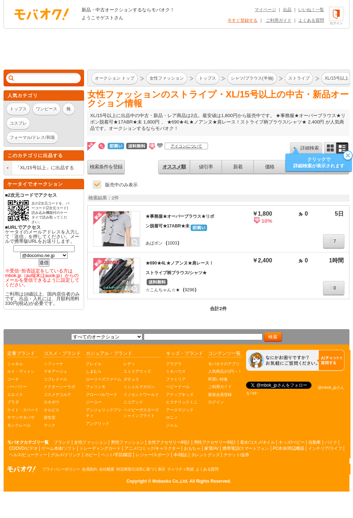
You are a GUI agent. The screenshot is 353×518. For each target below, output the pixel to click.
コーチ (13, 379)
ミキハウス (176, 371)
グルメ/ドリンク (65, 454)
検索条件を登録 (106, 167)
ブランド (62, 442)
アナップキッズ (179, 394)
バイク (331, 442)
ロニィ (172, 417)
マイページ (265, 9)
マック (49, 425)
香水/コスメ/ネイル (257, 442)
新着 (237, 167)
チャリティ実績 (180, 469)
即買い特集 (218, 379)
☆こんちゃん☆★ (163, 289)
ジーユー (94, 402)
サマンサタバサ (21, 417)
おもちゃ (192, 448)
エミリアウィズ (137, 371)
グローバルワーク (101, 394)
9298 (190, 289)
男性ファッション (127, 442)
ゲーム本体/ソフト (58, 448)
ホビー (91, 454)
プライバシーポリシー (61, 469)
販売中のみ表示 (121, 184)
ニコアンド (133, 402)
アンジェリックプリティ (103, 413)
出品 (287, 9)
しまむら (94, 371)
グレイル (94, 364)
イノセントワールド (141, 394)
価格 (269, 167)
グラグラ (174, 364)
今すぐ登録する (242, 20)
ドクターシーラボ (59, 386)
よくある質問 (311, 20)
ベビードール (178, 386)
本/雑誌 (180, 454)
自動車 (314, 442)
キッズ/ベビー (291, 442)
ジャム (172, 425)
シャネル (15, 364)
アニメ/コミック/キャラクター (152, 448)
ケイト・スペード (23, 410)
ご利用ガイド (278, 20)
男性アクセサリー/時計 (215, 442)
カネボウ (51, 402)
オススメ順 (174, 167)
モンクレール (19, 425)
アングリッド (97, 423)
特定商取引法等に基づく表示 (140, 469)
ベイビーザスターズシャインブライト (141, 413)
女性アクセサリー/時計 (169, 442)
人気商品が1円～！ (225, 371)
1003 (172, 243)
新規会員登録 (220, 394)
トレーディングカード (100, 448)
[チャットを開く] (295, 360)
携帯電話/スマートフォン (245, 448)
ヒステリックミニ (181, 402)
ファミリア (176, 379)
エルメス (15, 394)
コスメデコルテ (57, 394)
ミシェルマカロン (139, 386)
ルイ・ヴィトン (21, 371)
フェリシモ (96, 386)
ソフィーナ (53, 364)
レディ (129, 364)
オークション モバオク (41, 14)
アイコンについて (186, 146)
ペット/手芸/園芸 (116, 454)
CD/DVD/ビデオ (23, 448)
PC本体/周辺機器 (288, 448)
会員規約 (89, 469)
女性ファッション (90, 442)
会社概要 (106, 469)
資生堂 (49, 417)
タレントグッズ (205, 454)
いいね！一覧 (311, 9)
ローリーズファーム (103, 379)
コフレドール (55, 379)
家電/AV (211, 448)
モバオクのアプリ (224, 364)
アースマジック (179, 410)
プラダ (13, 402)
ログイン (216, 402)
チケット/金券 (236, 454)
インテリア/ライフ (325, 448)
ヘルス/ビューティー (28, 454)
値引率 (206, 167)
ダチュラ (131, 379)
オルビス (51, 410)
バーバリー (17, 386)
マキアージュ (55, 371)
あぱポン (154, 243)
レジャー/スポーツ (153, 454)
